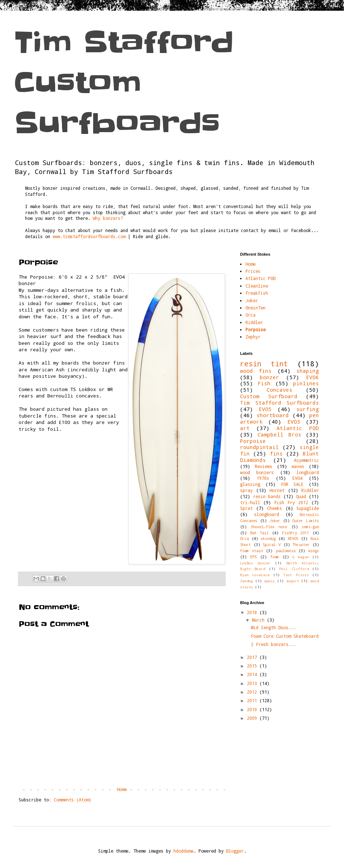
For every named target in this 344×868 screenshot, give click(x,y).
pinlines (306, 383)
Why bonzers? (108, 218)
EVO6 (312, 377)
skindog (268, 538)
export (292, 581)
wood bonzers (257, 472)
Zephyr (253, 336)
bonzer (269, 377)
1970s (263, 478)
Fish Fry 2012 (291, 502)
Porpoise (255, 329)
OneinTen (255, 307)
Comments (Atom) (72, 799)
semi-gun (310, 526)
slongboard (266, 514)
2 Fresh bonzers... (273, 644)
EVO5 (265, 409)
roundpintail (259, 447)
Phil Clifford (294, 568)
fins (276, 453)
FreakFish (256, 293)
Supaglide (307, 508)
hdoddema (183, 851)
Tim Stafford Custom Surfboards (124, 83)
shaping (307, 370)
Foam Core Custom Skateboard (285, 636)
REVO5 (293, 538)
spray (246, 490)
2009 (253, 718)
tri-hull (250, 502)
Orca (250, 315)
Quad (301, 496)
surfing (307, 409)
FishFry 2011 (295, 532)
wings (313, 550)
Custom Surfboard (268, 396)
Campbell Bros (279, 434)
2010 (253, 709)
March (259, 620)
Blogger (235, 851)
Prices (253, 271)
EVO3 (293, 421)
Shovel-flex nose (269, 526)
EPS (253, 556)
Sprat (246, 508)
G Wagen (300, 557)
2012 (253, 692)
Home (122, 789)
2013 (253, 683)
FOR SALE (292, 484)
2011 (253, 700)
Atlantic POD (260, 278)
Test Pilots (296, 575)
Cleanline (256, 286)
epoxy (269, 581)
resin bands (267, 496)
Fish (264, 383)
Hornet (277, 490)
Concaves (279, 389)
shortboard (273, 415)
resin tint (264, 363)
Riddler (254, 322)
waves (298, 466)
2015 (253, 666)
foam (274, 556)
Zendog (246, 581)
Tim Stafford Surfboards (279, 402)
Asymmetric (306, 460)
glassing (250, 484)
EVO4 (297, 478)
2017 (253, 657)
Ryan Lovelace (254, 575)
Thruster (301, 544)
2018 (253, 612)
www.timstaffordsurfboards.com (89, 236)
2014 (253, 674)
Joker (251, 300)
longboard (307, 472)
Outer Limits (305, 520)
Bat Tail (259, 532)
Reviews (263, 466)
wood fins (256, 370)
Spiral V (272, 544)
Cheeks (274, 508)
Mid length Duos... (273, 627)
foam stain (251, 550)
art (245, 428)
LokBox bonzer (255, 563)
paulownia (285, 550)
